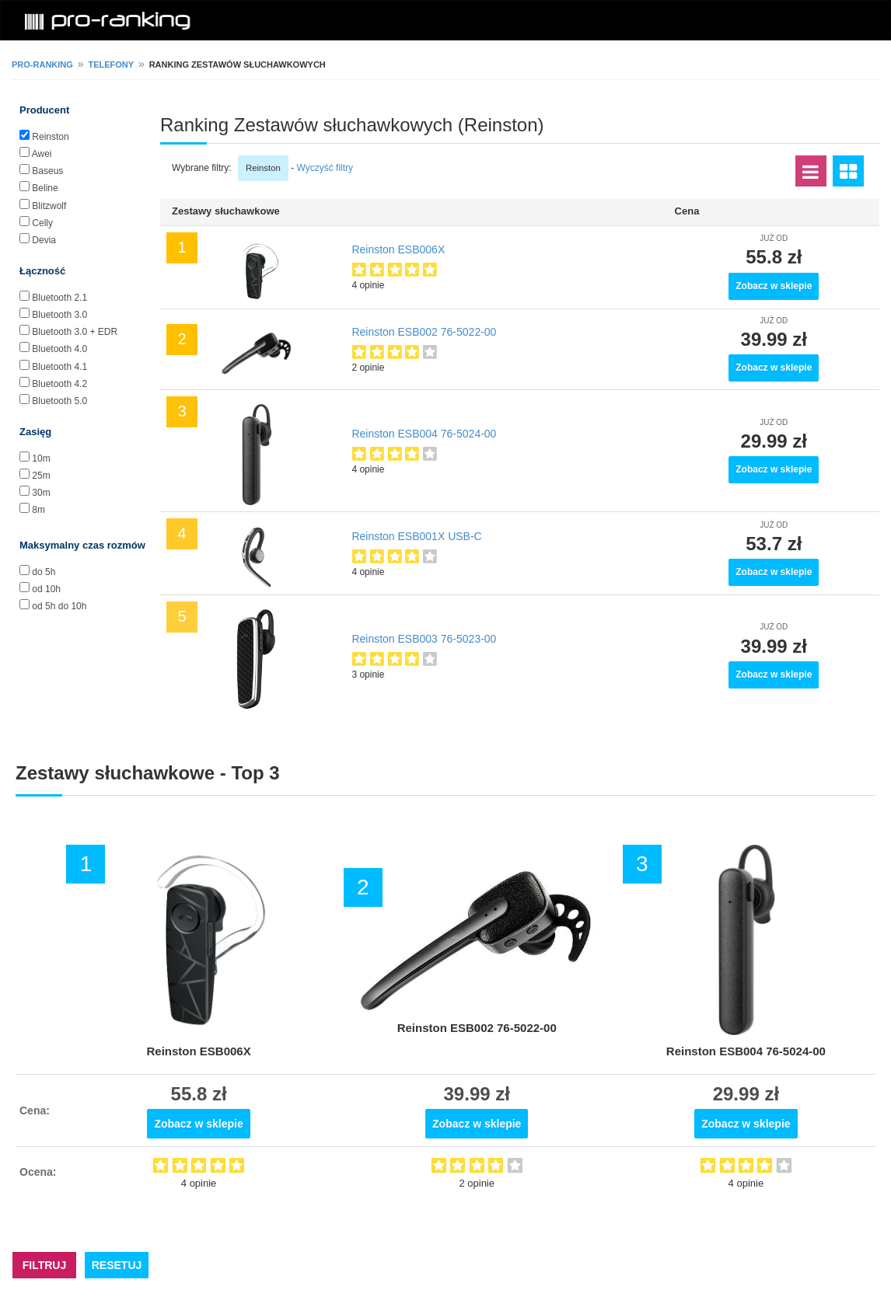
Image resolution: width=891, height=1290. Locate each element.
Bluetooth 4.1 (59, 366)
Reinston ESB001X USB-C (416, 536)
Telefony (111, 64)
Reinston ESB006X (398, 249)
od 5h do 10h (59, 606)
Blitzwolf (49, 205)
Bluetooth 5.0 (59, 401)
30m (41, 492)
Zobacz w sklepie (774, 286)
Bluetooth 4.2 (59, 383)
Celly (42, 223)
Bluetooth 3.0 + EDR (74, 331)
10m (41, 458)
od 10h (46, 589)
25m (41, 475)
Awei (42, 153)
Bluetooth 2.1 (59, 297)
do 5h (43, 572)
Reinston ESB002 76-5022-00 (423, 332)
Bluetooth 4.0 (59, 348)
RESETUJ (117, 1265)
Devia (44, 240)
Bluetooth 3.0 (59, 314)
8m (38, 509)
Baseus (47, 171)
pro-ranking (42, 64)
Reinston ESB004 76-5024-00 (423, 433)
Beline (45, 188)
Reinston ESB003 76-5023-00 (423, 639)
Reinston (50, 136)
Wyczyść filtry (325, 167)
